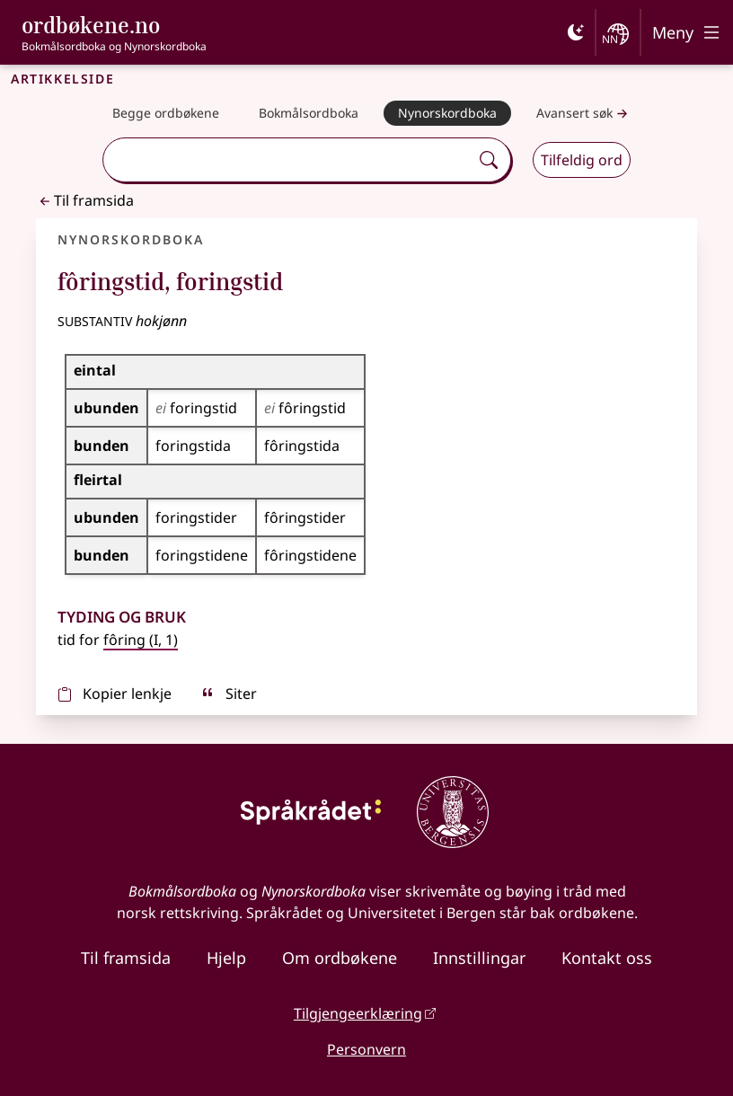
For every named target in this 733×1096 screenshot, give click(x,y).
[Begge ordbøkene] (166, 113)
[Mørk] (576, 32)
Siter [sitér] (228, 693)
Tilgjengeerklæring (358, 1013)
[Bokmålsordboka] (308, 113)
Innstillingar (479, 957)
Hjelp (226, 957)
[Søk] (488, 160)
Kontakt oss (606, 957)
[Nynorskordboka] (447, 113)
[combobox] (288, 159)
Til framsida (85, 200)
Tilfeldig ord (582, 160)
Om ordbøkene (339, 957)
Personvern (366, 1049)
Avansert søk (583, 113)
